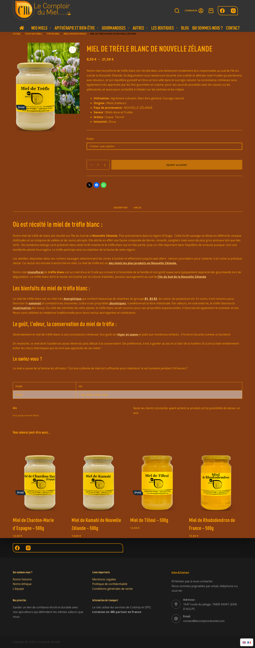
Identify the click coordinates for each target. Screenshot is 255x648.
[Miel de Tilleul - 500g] (157, 475)
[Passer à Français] (249, 642)
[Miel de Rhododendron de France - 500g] (215, 475)
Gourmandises (116, 27)
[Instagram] (233, 10)
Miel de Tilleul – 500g (149, 520)
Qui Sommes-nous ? (207, 27)
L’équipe (18, 589)
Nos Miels (41, 27)
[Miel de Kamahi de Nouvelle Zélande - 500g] (98, 475)
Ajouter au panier (176, 164)
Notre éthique (22, 584)
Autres (141, 27)
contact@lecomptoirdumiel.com (204, 621)
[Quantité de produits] (98, 165)
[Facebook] (222, 10)
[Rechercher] (177, 10)
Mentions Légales (104, 579)
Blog (185, 27)
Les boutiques (164, 27)
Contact (233, 27)
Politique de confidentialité (109, 584)
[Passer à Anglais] (244, 642)
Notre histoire (22, 579)
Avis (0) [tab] (137, 207)
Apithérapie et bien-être (77, 27)
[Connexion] (194, 10)
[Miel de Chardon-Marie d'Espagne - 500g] (39, 475)
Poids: (90, 138)
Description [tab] (120, 207)
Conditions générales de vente (112, 589)
